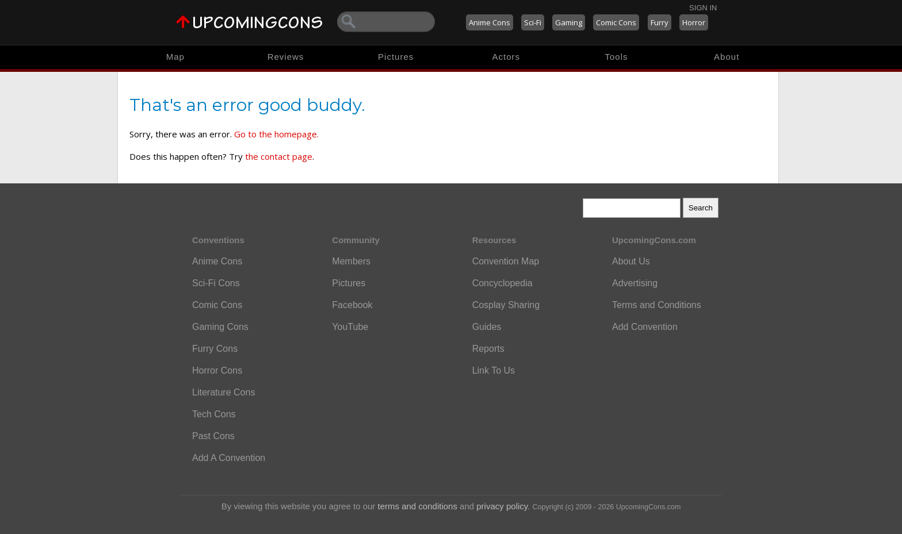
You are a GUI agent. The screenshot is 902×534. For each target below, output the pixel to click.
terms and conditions (417, 506)
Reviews (285, 57)
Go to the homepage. (276, 134)
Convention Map (506, 261)
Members (351, 261)
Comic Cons (616, 22)
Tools (616, 57)
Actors (506, 57)
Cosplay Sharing (506, 305)
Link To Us (493, 370)
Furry (659, 22)
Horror (693, 22)
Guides (487, 327)
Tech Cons (214, 414)
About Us (631, 261)
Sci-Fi (532, 22)
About (726, 57)
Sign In (703, 7)
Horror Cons (217, 370)
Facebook (352, 305)
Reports (488, 349)
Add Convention (645, 327)
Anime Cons (489, 22)
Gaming (568, 22)
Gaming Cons (220, 327)
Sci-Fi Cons (216, 283)
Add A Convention (228, 458)
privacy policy (502, 506)
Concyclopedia (502, 283)
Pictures (396, 57)
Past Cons (213, 436)
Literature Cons (223, 392)
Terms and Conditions (656, 305)
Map (175, 57)
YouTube (350, 327)
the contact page (278, 156)
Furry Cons (215, 349)
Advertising (635, 283)
